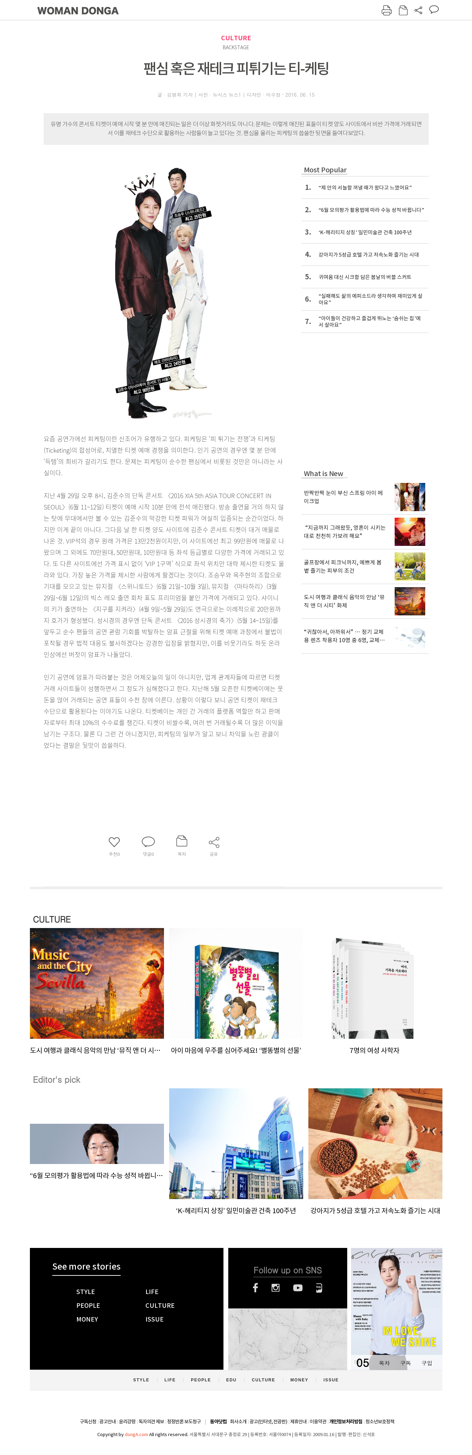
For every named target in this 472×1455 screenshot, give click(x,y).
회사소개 (238, 1422)
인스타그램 (275, 1287)
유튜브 (298, 1287)
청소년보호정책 (379, 1422)
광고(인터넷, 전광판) (268, 1422)
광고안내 (107, 1422)
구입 (426, 1363)
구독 (405, 1363)
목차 (384, 1363)
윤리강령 (127, 1422)
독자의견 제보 (151, 1422)
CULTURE (236, 38)
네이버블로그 (319, 1287)
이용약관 (318, 1422)
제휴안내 (298, 1422)
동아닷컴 (218, 1422)
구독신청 (88, 1422)
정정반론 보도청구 (184, 1422)
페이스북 (255, 1287)
